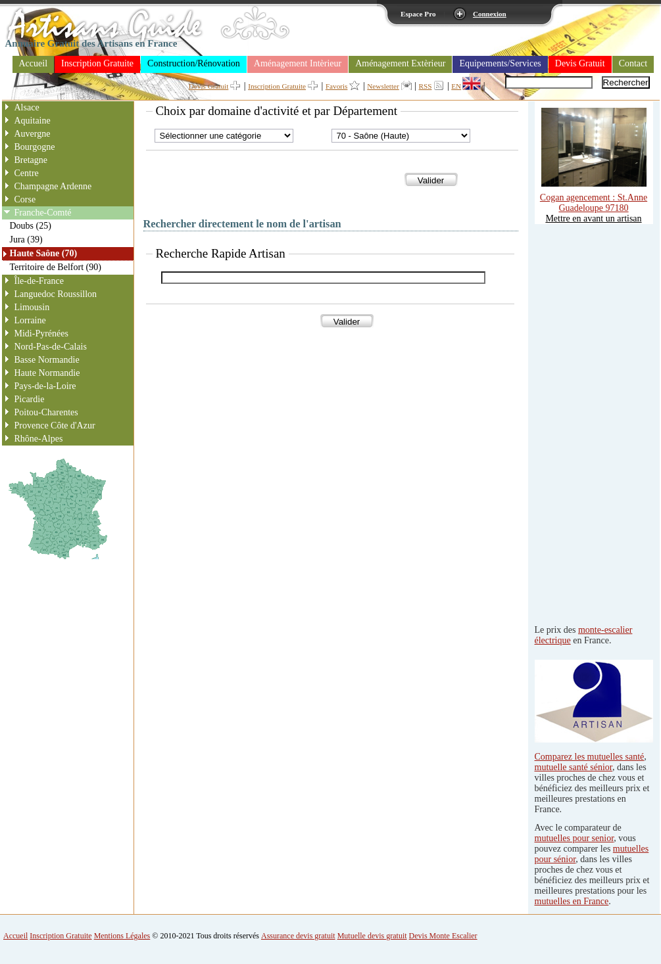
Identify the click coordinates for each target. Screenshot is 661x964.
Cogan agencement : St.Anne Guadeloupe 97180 (593, 197)
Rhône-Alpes (38, 439)
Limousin (32, 307)
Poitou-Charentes (46, 412)
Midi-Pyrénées (41, 333)
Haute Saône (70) (44, 253)
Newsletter (383, 86)
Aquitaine (32, 121)
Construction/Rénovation (193, 63)
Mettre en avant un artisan (593, 218)
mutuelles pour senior (574, 838)
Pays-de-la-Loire (45, 386)
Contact (633, 63)
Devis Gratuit (580, 63)
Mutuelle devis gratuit (372, 935)
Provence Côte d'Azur (54, 425)
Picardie (29, 399)
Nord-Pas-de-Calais (50, 347)
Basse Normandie (47, 360)
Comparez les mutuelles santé (590, 757)
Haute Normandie (47, 373)
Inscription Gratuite (97, 63)
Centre (26, 173)
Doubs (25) (30, 226)
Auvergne (32, 134)
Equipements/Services (500, 63)
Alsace (26, 107)
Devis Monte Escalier (443, 935)
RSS (425, 86)
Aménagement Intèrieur (297, 63)
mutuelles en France (572, 901)
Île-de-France (39, 281)
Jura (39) (26, 239)
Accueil (33, 63)
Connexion (489, 14)
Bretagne (31, 160)
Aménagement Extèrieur (400, 63)
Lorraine (30, 320)
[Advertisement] (587, 421)
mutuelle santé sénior (573, 767)
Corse (25, 199)
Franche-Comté (43, 213)
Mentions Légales (122, 935)
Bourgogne (34, 147)
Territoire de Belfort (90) (55, 267)
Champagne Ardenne (53, 186)
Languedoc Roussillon (55, 294)
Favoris (337, 86)
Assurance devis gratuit (298, 935)
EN (456, 86)
